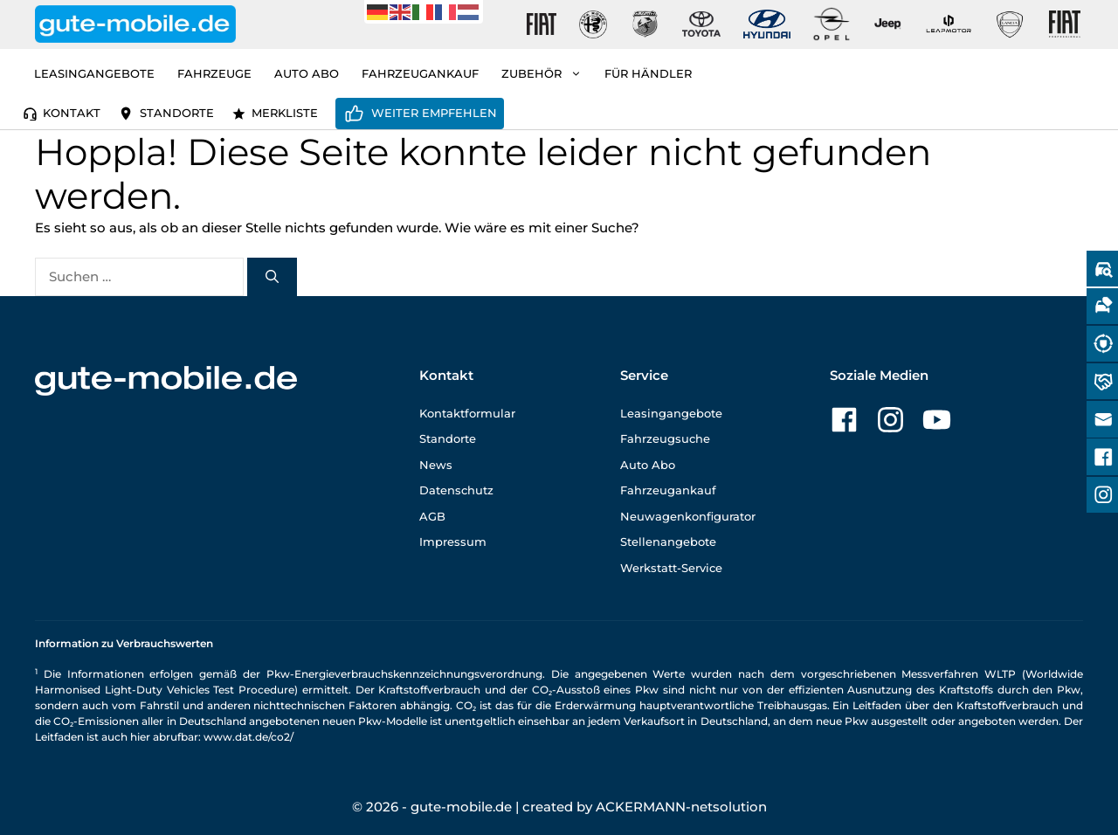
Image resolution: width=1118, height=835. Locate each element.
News (435, 465)
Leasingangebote (94, 73)
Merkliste (285, 113)
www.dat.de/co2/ (248, 736)
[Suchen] (272, 277)
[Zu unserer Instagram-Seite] (890, 419)
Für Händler (648, 73)
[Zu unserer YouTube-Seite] (936, 419)
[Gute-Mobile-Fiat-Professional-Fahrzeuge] (1061, 24)
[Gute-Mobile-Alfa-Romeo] (593, 24)
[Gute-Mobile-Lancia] (1010, 24)
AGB (432, 516)
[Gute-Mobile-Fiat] (541, 24)
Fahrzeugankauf (420, 73)
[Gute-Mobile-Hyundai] (766, 24)
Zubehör (547, 73)
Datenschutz (456, 490)
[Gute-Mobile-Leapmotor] (948, 24)
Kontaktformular (467, 413)
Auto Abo (306, 73)
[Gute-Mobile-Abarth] (645, 24)
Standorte (177, 113)
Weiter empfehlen (434, 113)
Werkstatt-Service (671, 568)
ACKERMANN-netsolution (681, 806)
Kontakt (71, 113)
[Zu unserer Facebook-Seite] (844, 419)
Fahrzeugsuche (665, 438)
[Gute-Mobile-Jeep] (888, 24)
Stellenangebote (668, 542)
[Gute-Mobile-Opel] (831, 24)
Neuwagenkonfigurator (688, 516)
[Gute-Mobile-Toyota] (701, 24)
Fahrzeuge (214, 73)
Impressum (453, 542)
